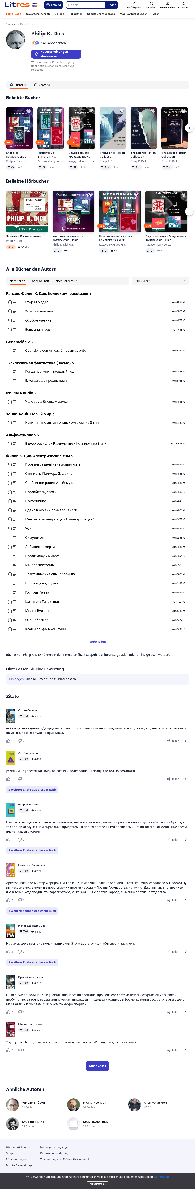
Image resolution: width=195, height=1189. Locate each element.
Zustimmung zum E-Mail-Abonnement (64, 1159)
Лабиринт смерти (40, 546)
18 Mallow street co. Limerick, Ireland (97, 1182)
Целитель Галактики (42, 601)
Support (11, 1153)
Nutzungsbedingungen (55, 1147)
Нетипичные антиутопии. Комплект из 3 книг (50, 155)
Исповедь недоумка (42, 583)
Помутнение (35, 501)
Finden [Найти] (111, 5)
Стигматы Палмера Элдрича (49, 473)
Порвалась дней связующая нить (52, 464)
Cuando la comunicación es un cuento (55, 350)
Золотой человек (39, 311)
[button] (186, 741)
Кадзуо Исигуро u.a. (50, 161)
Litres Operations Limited (97, 1178)
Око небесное (36, 620)
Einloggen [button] (16, 679)
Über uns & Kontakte (19, 1147)
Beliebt (59, 14)
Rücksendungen (16, 1159)
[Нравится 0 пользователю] (10, 779)
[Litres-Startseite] (21, 5)
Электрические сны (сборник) (50, 574)
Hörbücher (75, 14)
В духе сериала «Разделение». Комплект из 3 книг (81, 155)
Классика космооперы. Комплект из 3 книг (19, 155)
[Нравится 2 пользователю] (10, 900)
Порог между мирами (43, 556)
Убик (29, 528)
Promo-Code (13, 14)
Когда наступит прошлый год (49, 371)
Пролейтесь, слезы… (42, 492)
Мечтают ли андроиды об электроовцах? (59, 519)
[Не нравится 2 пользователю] (22, 1050)
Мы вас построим (39, 565)
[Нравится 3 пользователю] (10, 951)
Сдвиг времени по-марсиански (51, 510)
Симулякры (34, 537)
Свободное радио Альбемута (49, 482)
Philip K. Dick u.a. (16, 161)
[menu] (160, 280)
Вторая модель (37, 302)
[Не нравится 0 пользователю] (22, 741)
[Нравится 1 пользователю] (10, 741)
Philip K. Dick (108, 161)
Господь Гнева (37, 592)
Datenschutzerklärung (54, 1153)
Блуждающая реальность (46, 380)
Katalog (53, 5)
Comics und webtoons (101, 14)
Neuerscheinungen (38, 14)
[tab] (18, 84)
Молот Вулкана (38, 611)
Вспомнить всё (37, 329)
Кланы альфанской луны (45, 629)
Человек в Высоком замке (23, 236)
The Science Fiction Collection (112, 154)
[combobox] (85, 5)
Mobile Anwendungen (133, 14)
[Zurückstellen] (28, 111)
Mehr (155, 14)
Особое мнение (38, 320)
